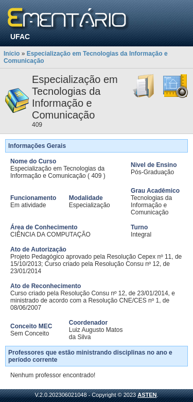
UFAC (20, 36)
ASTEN (146, 395)
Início (12, 53)
